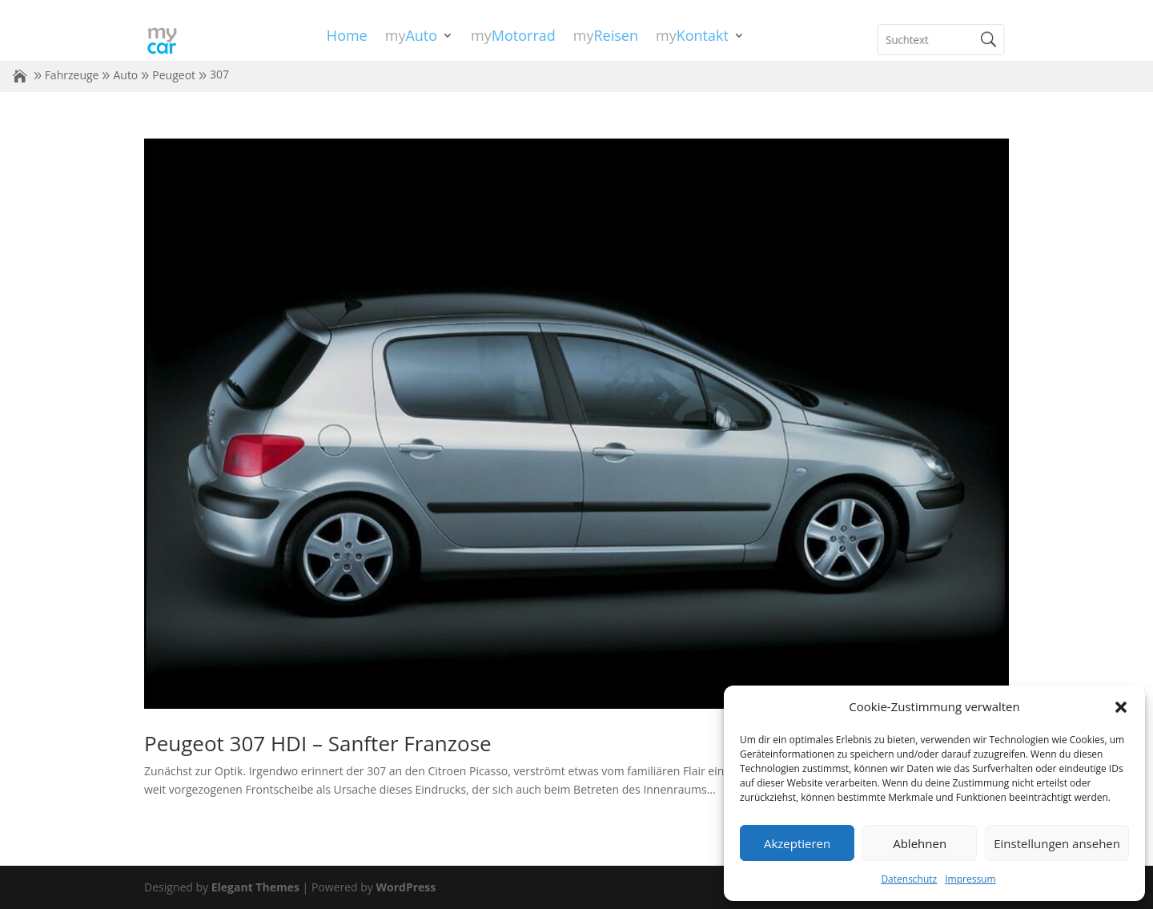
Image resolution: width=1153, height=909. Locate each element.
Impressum (970, 879)
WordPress (406, 887)
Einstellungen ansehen (1057, 843)
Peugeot (173, 74)
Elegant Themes (255, 887)
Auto (125, 74)
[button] (1121, 707)
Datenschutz (909, 879)
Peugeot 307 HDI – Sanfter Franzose (318, 743)
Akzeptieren (797, 843)
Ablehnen (919, 843)
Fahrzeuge (72, 74)
